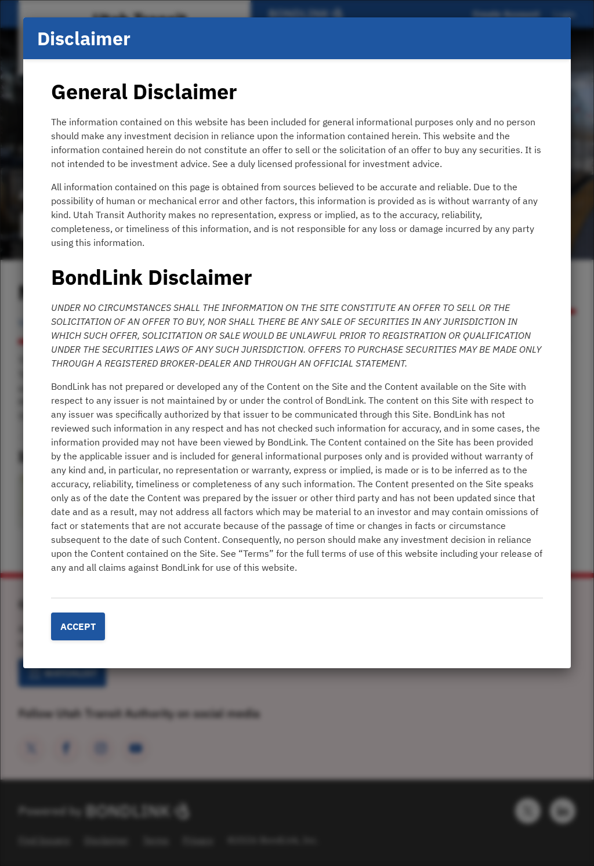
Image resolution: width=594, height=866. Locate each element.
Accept (78, 626)
